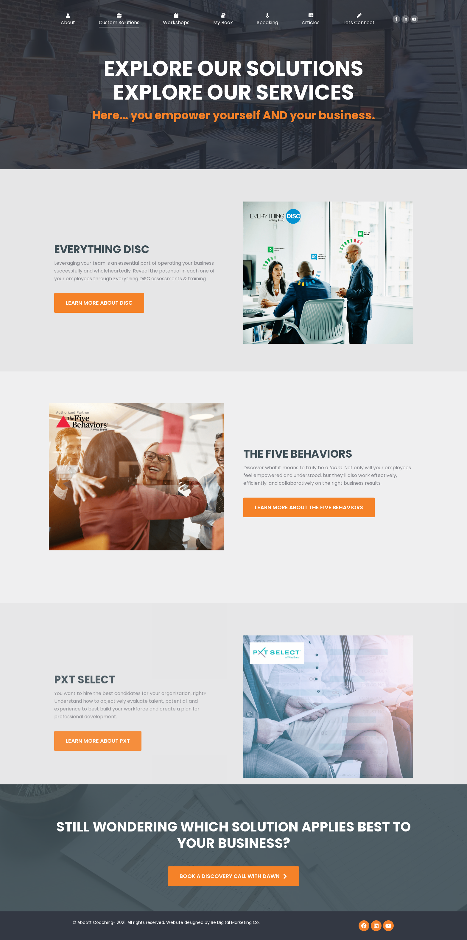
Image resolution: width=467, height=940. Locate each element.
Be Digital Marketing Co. (236, 922)
